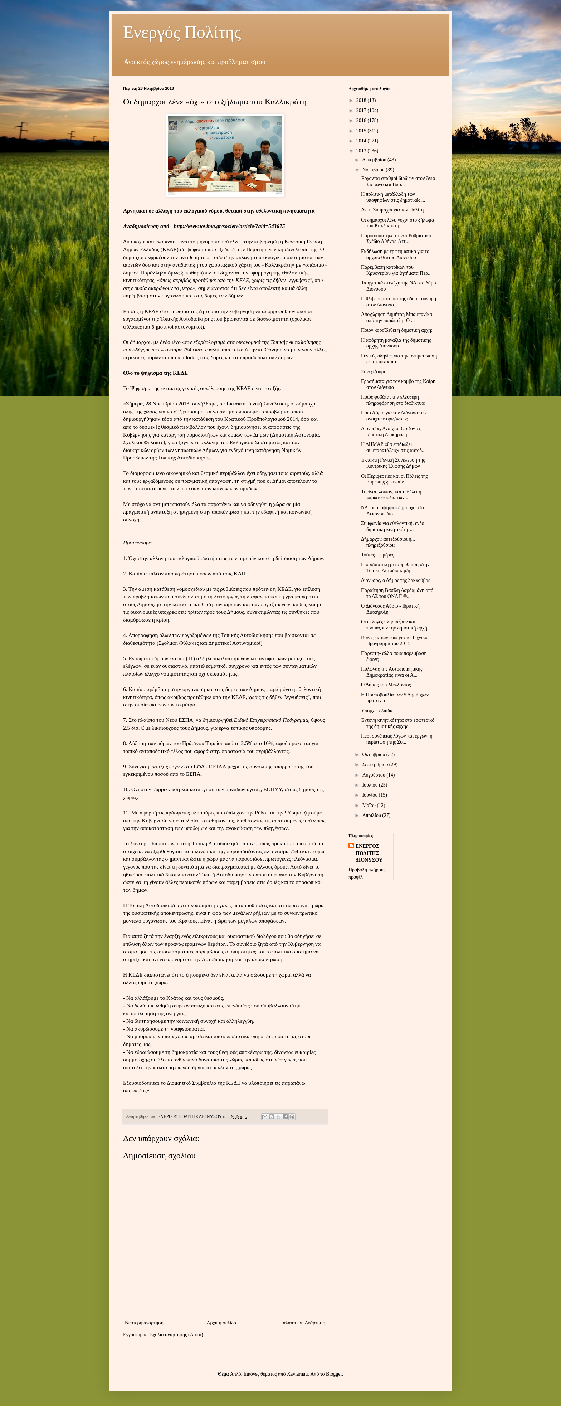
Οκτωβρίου (374, 754)
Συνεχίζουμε (373, 371)
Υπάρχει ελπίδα (376, 710)
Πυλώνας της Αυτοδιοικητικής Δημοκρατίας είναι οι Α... (391, 672)
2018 (362, 100)
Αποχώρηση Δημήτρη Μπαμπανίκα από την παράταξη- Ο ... (396, 317)
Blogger (334, 1374)
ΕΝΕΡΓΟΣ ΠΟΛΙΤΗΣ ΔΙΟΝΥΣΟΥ (369, 853)
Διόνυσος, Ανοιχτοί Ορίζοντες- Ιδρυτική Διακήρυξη (392, 431)
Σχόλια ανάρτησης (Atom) (176, 1334)
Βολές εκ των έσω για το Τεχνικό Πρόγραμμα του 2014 (394, 640)
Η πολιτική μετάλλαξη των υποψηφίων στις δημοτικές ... (393, 197)
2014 (362, 140)
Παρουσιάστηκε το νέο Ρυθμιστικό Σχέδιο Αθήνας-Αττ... (396, 238)
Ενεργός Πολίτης (182, 32)
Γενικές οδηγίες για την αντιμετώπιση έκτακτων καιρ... (399, 359)
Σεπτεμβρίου (375, 764)
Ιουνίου (370, 795)
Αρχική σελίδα (221, 1322)
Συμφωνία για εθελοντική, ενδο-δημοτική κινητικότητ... (393, 526)
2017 (362, 110)
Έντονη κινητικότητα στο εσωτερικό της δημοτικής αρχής (397, 723)
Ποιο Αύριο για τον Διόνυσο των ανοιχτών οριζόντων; (394, 416)
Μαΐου (369, 805)
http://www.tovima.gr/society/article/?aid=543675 (229, 226)
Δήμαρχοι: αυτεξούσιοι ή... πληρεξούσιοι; (388, 542)
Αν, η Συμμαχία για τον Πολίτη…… (397, 210)
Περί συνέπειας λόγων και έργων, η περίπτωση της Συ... (397, 739)
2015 (362, 130)
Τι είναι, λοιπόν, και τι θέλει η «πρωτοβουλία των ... (391, 495)
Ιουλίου (370, 785)
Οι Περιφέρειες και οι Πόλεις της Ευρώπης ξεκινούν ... (394, 479)
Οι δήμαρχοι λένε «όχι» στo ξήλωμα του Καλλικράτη (397, 223)
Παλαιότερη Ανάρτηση (302, 1322)
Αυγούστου (374, 775)
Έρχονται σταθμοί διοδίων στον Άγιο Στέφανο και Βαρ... (398, 181)
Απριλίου (372, 815)
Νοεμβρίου (374, 169)
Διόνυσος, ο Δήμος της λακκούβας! (396, 580)
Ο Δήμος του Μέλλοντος (386, 684)
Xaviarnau (297, 1374)
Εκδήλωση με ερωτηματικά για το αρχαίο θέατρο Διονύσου (395, 254)
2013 (362, 151)
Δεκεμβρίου (374, 159)
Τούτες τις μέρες (377, 555)
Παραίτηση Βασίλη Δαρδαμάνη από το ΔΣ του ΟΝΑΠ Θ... (397, 593)
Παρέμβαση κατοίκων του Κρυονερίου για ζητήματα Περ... (396, 270)
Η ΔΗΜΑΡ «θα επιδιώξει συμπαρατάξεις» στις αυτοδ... (393, 447)
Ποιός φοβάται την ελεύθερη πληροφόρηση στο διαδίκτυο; (393, 400)
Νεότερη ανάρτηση (144, 1322)
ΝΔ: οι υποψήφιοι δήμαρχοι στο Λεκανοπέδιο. (393, 510)
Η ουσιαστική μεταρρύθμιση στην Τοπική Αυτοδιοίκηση (395, 567)
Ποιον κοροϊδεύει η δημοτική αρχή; (397, 330)
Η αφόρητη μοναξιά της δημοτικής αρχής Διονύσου (396, 343)
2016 (362, 120)
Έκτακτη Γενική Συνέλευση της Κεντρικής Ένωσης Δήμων (393, 463)
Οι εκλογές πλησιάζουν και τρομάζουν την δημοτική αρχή (394, 625)
